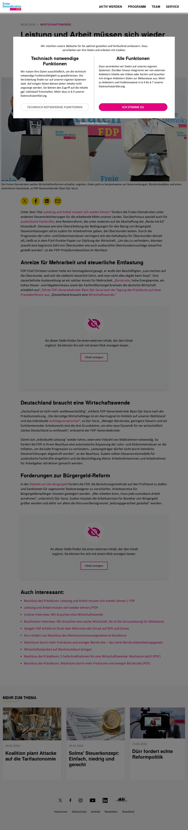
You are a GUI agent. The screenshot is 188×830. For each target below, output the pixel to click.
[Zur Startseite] (12, 6)
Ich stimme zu (133, 107)
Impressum (101, 123)
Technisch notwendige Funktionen (54, 107)
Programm (137, 7)
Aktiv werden (110, 7)
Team (156, 7)
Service (172, 7)
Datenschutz (87, 123)
